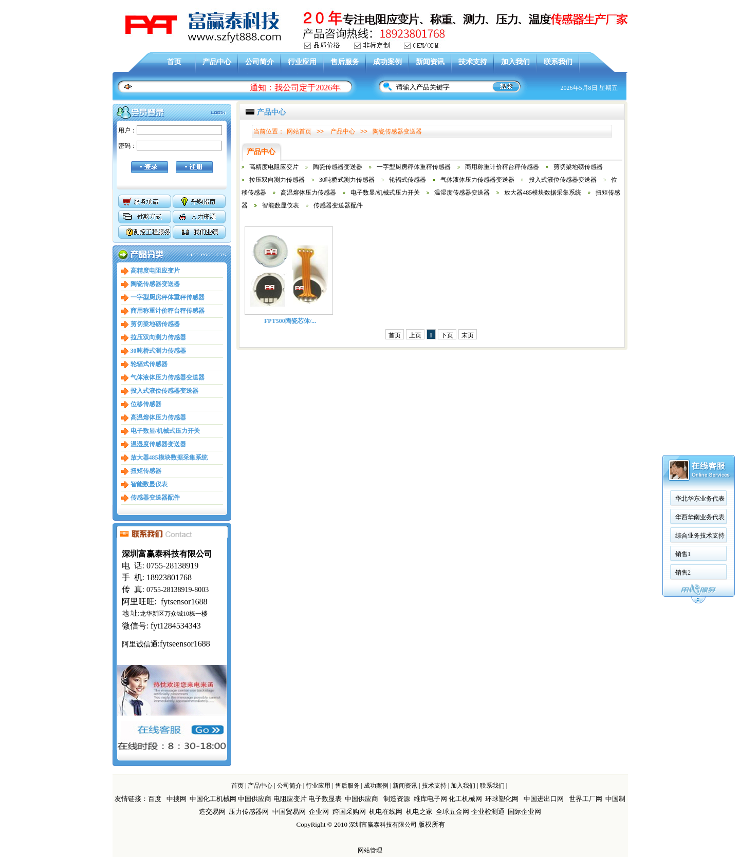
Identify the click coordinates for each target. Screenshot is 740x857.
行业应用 (302, 62)
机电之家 (419, 811)
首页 (174, 62)
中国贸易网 (289, 811)
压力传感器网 (249, 811)
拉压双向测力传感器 (158, 337)
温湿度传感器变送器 (158, 444)
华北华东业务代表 (700, 215)
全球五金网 (452, 811)
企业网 (319, 811)
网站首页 (299, 131)
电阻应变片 (290, 799)
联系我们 (558, 62)
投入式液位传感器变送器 (164, 390)
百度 (154, 799)
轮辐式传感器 (149, 364)
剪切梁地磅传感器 (155, 324)
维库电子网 (430, 799)
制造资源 (396, 799)
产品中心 (216, 62)
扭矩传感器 (146, 470)
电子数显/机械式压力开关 (165, 430)
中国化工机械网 (213, 799)
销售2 (683, 289)
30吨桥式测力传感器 (158, 350)
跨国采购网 (349, 811)
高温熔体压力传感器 (158, 417)
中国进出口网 (544, 799)
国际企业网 (524, 811)
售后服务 (344, 62)
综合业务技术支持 (700, 252)
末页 (467, 335)
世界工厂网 (585, 799)
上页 (415, 335)
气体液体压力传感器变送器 (168, 377)
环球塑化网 (502, 799)
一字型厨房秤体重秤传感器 (168, 297)
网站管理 (370, 850)
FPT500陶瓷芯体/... (290, 321)
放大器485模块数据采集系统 (169, 457)
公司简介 (259, 62)
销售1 (683, 270)
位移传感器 (146, 404)
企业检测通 (488, 811)
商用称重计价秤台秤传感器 (168, 310)
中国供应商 (254, 799)
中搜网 (176, 799)
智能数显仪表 (149, 484)
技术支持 (472, 62)
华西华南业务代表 (700, 233)
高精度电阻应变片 (155, 270)
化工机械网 (465, 799)
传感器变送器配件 (155, 497)
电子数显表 (325, 799)
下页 (447, 335)
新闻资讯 (430, 62)
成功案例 (387, 62)
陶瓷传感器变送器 (155, 284)
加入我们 (515, 62)
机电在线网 (385, 811)
